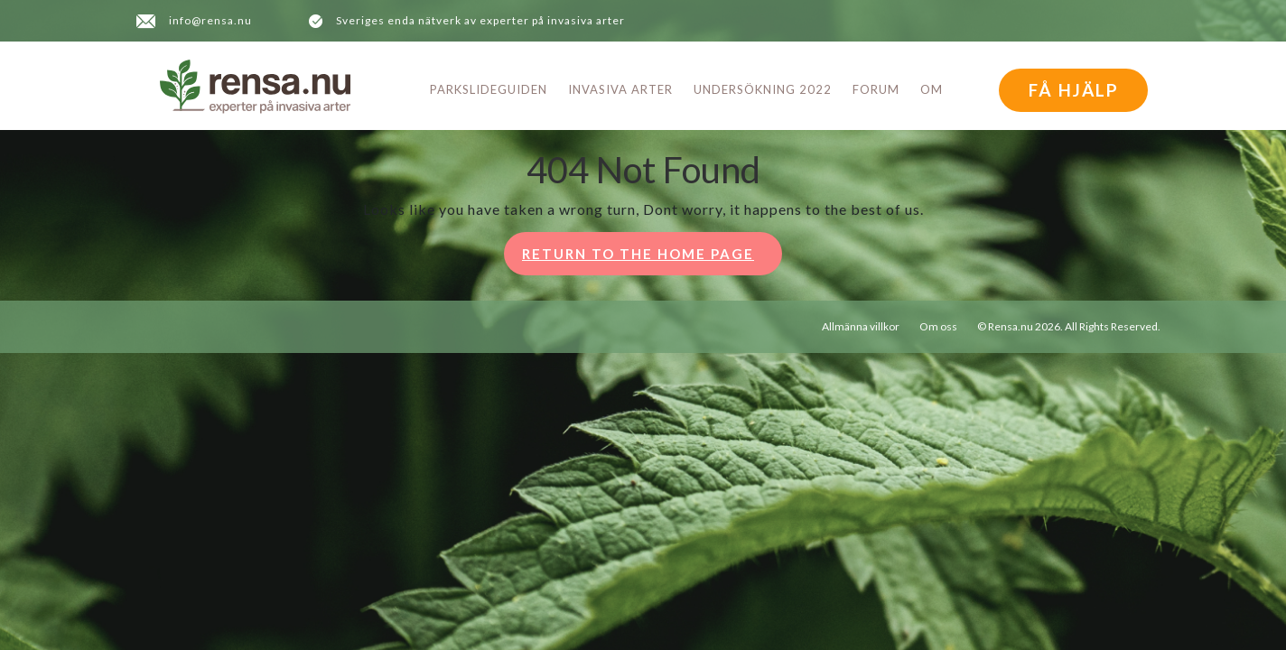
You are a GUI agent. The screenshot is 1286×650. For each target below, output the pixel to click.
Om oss (938, 326)
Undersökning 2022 (763, 89)
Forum (876, 89)
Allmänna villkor (860, 326)
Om (931, 89)
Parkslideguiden (488, 89)
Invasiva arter (620, 89)
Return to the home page (652, 258)
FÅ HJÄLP (1074, 89)
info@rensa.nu (210, 20)
